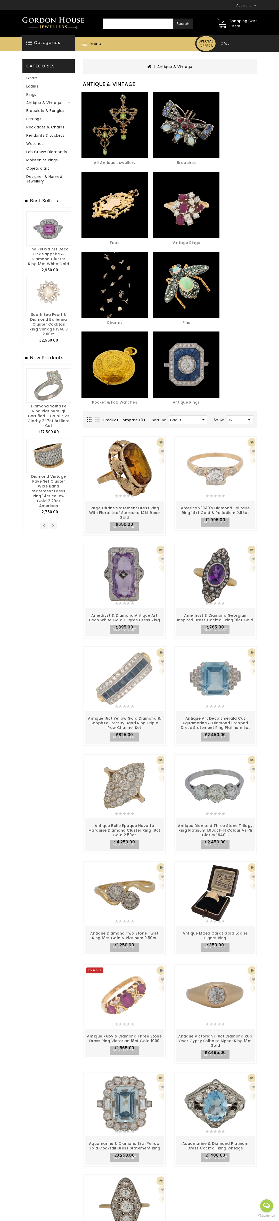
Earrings (33, 118)
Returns (153, 1162)
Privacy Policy (26, 1175)
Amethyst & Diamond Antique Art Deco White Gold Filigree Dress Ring (124, 409)
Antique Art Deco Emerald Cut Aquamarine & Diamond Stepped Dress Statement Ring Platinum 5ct (215, 513)
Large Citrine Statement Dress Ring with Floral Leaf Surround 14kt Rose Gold (124, 304)
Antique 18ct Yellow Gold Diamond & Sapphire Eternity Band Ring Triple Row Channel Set (124, 513)
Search (183, 23)
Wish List (70, 1184)
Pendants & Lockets (45, 135)
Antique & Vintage (43, 102)
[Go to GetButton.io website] (266, 1215)
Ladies (32, 86)
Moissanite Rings (42, 160)
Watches (35, 143)
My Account (73, 1158)
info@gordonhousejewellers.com (233, 1175)
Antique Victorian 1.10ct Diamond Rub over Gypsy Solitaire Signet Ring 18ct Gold (215, 829)
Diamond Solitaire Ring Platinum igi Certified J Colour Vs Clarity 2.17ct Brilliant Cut (49, 416)
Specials (154, 1179)
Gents (32, 78)
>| (179, 1081)
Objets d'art (37, 168)
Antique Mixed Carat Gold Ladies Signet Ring (215, 725)
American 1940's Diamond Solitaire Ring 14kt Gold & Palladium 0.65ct (215, 302)
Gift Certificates (120, 1167)
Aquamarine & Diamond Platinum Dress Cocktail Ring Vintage (215, 934)
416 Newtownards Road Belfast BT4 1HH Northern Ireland (225, 1202)
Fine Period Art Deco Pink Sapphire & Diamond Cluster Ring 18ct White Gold (48, 256)
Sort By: (159, 211)
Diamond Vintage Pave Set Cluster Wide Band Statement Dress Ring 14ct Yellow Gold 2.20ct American (48, 491)
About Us (21, 1158)
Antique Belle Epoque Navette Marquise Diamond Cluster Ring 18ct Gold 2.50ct (124, 620)
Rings (31, 94)
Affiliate (111, 1184)
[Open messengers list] (266, 1205)
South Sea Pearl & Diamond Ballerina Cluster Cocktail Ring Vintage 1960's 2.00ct (48, 324)
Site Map (70, 1175)
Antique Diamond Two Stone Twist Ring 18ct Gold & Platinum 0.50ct (124, 725)
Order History (74, 1167)
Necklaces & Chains (45, 127)
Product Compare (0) (124, 211)
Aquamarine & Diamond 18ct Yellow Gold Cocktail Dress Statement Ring (124, 934)
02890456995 (215, 1154)
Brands (110, 1158)
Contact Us (115, 1175)
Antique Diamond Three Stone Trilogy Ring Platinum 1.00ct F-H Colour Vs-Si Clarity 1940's (215, 620)
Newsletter (156, 1171)
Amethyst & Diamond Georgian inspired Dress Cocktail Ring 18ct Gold (215, 409)
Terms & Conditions (32, 1184)
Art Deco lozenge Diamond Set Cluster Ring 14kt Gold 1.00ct (124, 1036)
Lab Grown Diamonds (46, 151)
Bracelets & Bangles (45, 110)
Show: (219, 211)
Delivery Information (32, 1167)
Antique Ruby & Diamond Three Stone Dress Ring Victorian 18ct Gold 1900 (124, 827)
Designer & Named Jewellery (44, 179)
